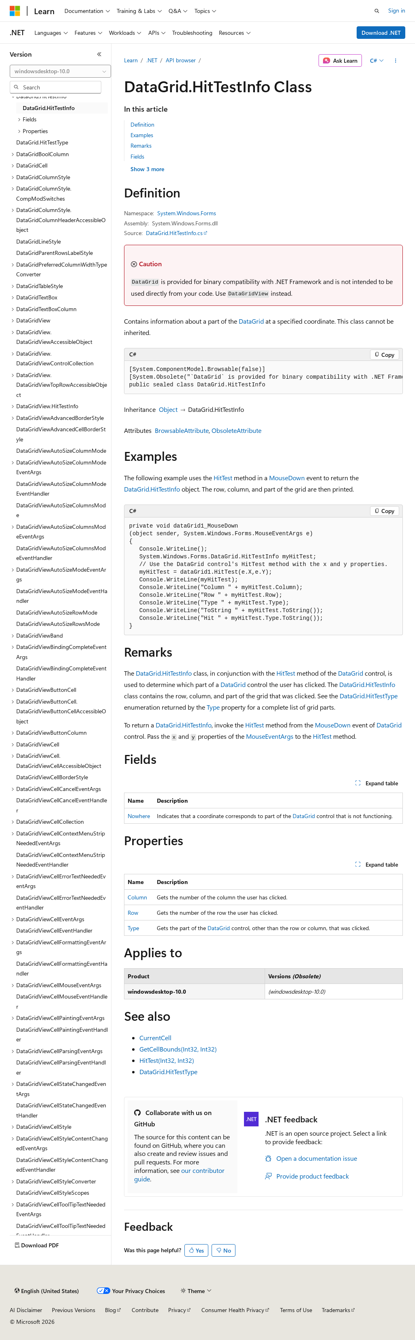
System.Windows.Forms (186, 213)
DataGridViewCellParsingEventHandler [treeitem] (61, 1067)
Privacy (177, 1310)
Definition (142, 124)
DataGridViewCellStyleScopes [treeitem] (52, 1192)
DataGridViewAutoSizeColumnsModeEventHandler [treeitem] (61, 553)
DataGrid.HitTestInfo (152, 489)
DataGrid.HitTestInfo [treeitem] (49, 108)
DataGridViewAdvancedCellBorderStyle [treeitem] (61, 434)
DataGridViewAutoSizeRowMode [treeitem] (56, 612)
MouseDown (287, 477)
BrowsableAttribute (182, 430)
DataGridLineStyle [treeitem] (38, 241)
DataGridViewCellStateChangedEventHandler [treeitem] (61, 1110)
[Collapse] (99, 54)
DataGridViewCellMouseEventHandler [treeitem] (61, 1001)
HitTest (223, 477)
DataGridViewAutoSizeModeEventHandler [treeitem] (61, 596)
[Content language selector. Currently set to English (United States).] (47, 1291)
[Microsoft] (15, 11)
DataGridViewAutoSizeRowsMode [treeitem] (58, 624)
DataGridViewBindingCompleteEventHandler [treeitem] (61, 673)
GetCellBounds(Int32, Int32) (178, 1049)
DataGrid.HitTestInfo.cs (174, 233)
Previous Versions (73, 1310)
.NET (151, 60)
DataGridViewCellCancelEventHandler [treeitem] (61, 805)
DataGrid (251, 321)
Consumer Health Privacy (232, 1310)
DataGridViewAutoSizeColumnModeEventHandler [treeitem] (61, 489)
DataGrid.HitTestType (369, 695)
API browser (181, 60)
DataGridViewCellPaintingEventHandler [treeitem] (62, 1034)
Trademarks (336, 1310)
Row (133, 912)
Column (137, 897)
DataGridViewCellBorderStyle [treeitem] (52, 777)
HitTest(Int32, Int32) (166, 1060)
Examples (141, 135)
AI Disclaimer (26, 1310)
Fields (137, 156)
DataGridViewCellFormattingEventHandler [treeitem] (61, 968)
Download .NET (381, 32)
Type (213, 707)
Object (168, 409)
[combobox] (60, 71)
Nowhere (139, 816)
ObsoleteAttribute (236, 430)
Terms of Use (296, 1310)
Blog (110, 1310)
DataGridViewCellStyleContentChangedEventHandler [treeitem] (62, 1165)
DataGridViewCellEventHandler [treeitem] (54, 930)
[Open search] (377, 11)
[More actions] (395, 60)
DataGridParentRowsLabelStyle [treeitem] (54, 253)
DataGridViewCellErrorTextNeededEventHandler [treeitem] (61, 903)
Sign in (396, 10)
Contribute (145, 1310)
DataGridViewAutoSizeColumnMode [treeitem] (61, 450)
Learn (131, 60)
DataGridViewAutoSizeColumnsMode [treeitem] (61, 510)
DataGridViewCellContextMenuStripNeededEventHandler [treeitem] (60, 860)
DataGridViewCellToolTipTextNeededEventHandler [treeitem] (60, 1231)
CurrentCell (155, 1037)
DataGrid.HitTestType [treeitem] (42, 142)
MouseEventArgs (269, 736)
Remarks (141, 145)
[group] (263, 377)
